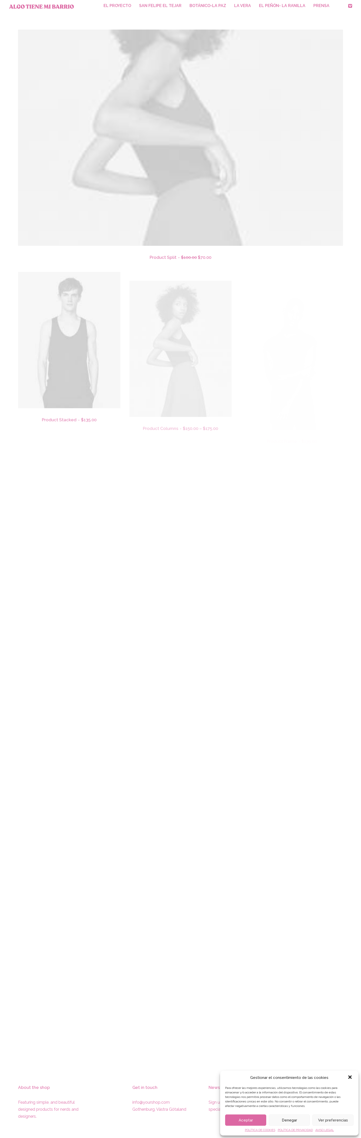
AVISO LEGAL (324, 1130)
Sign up (215, 1102)
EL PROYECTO (117, 5)
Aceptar (246, 1120)
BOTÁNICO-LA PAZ (208, 5)
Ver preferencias (333, 1120)
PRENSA (321, 5)
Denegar (289, 1120)
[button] (350, 1078)
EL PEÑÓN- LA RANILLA (282, 5)
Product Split (180, 257)
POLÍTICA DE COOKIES (260, 1130)
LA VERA (242, 5)
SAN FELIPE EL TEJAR (160, 5)
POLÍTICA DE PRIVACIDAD (295, 1130)
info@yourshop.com (151, 1102)
